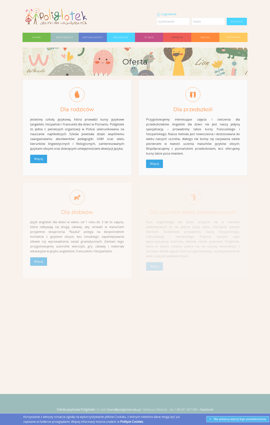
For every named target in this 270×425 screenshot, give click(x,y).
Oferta (177, 37)
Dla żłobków (77, 212)
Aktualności (92, 37)
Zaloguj (237, 21)
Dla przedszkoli (193, 109)
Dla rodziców (77, 109)
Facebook (206, 409)
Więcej (38, 159)
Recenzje (121, 37)
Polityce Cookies (131, 422)
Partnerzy (64, 37)
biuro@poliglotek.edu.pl (124, 409)
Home (36, 37)
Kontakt (233, 37)
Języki (205, 37)
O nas (149, 37)
